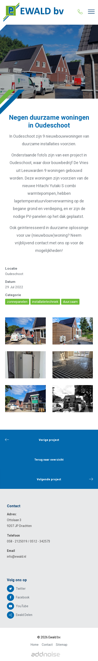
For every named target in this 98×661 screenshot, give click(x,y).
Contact (47, 644)
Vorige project (32, 440)
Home (35, 644)
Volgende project (65, 479)
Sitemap (61, 644)
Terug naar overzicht (49, 459)
